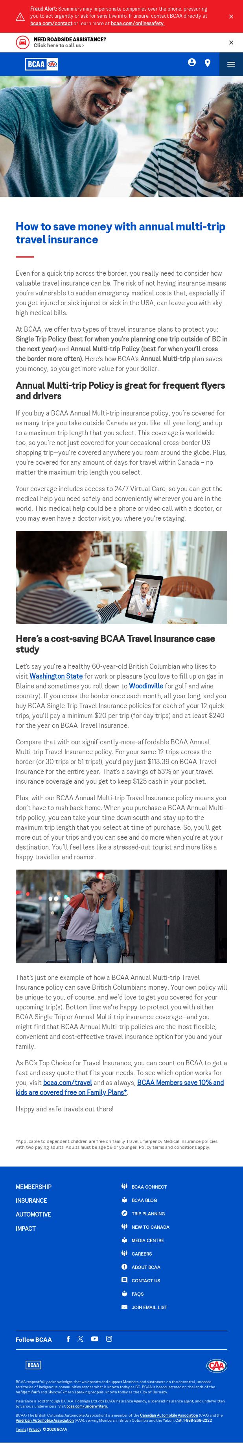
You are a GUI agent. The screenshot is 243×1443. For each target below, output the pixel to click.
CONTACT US (141, 1280)
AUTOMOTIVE (33, 1215)
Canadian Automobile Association (169, 1415)
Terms (21, 1430)
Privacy (35, 1430)
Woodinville (146, 687)
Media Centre (143, 1240)
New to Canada (145, 1227)
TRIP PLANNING (143, 1213)
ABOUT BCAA (141, 1267)
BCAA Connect (144, 1186)
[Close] (231, 16)
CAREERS (137, 1253)
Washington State (56, 677)
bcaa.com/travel (67, 1083)
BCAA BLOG (139, 1200)
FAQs (133, 1294)
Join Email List (144, 1307)
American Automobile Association (45, 1421)
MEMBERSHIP (34, 1187)
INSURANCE (31, 1201)
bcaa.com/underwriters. (87, 1406)
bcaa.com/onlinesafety (138, 24)
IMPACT (26, 1229)
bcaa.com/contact (51, 24)
